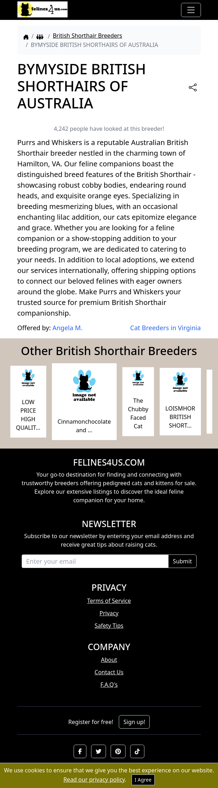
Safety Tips (109, 625)
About (109, 660)
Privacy (109, 613)
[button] (80, 751)
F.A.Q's (109, 684)
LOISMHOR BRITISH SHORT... (180, 416)
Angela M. (67, 327)
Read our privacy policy (94, 779)
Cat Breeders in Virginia (165, 327)
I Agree (143, 779)
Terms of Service (109, 601)
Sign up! (134, 722)
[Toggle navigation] (191, 10)
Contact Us (109, 672)
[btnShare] (193, 87)
